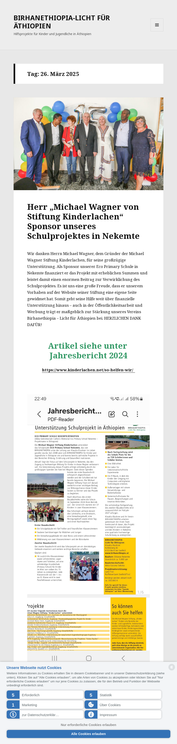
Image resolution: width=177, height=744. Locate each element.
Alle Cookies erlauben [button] (88, 734)
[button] (45, 694)
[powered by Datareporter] (171, 670)
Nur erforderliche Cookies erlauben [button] (88, 725)
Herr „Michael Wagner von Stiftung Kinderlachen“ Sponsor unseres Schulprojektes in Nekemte (83, 221)
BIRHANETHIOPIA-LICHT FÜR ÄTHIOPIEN (62, 21)
